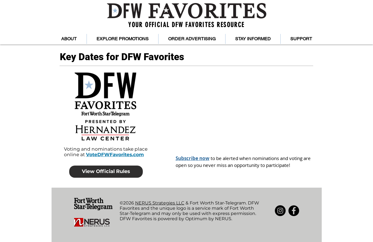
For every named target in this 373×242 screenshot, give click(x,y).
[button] (69, 39)
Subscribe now (193, 158)
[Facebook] (293, 210)
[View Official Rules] (106, 172)
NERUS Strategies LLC (159, 203)
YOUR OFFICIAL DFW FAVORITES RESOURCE (186, 25)
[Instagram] (280, 210)
